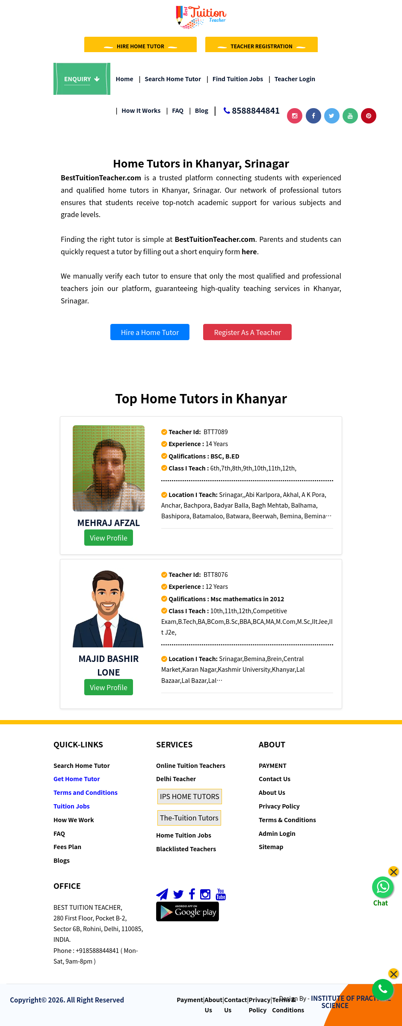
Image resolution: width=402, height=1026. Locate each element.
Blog (198, 110)
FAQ (174, 110)
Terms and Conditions (85, 792)
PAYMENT (273, 765)
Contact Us (274, 778)
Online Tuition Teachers (190, 765)
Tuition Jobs (71, 806)
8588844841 (247, 111)
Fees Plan (67, 846)
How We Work (73, 819)
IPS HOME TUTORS (189, 796)
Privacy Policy (279, 806)
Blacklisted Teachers (186, 848)
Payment (190, 999)
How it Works (138, 110)
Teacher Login (292, 78)
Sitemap (271, 846)
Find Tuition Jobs (235, 78)
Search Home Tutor (170, 78)
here (249, 251)
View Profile (108, 537)
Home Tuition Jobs (183, 835)
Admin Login (277, 833)
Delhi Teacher (176, 778)
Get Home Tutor (76, 778)
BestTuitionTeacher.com (101, 177)
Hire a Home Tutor (150, 332)
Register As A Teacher (247, 332)
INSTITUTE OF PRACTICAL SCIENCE (351, 1002)
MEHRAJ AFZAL (108, 522)
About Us (272, 792)
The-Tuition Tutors (189, 817)
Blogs (61, 860)
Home (124, 78)
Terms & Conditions (287, 819)
